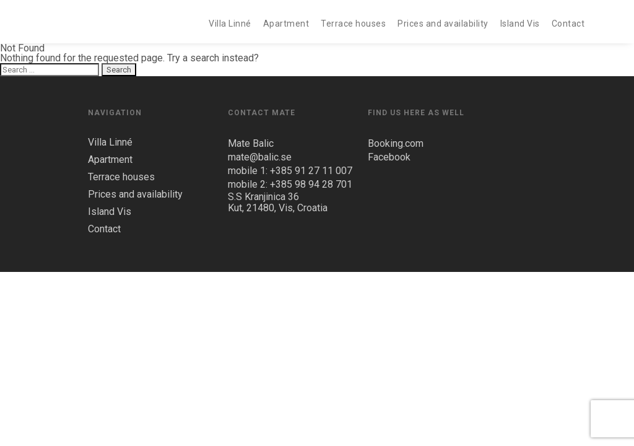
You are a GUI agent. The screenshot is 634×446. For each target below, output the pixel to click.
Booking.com (395, 143)
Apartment (286, 23)
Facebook (389, 157)
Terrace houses (353, 23)
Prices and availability (443, 23)
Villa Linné (230, 23)
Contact (568, 23)
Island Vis (520, 23)
